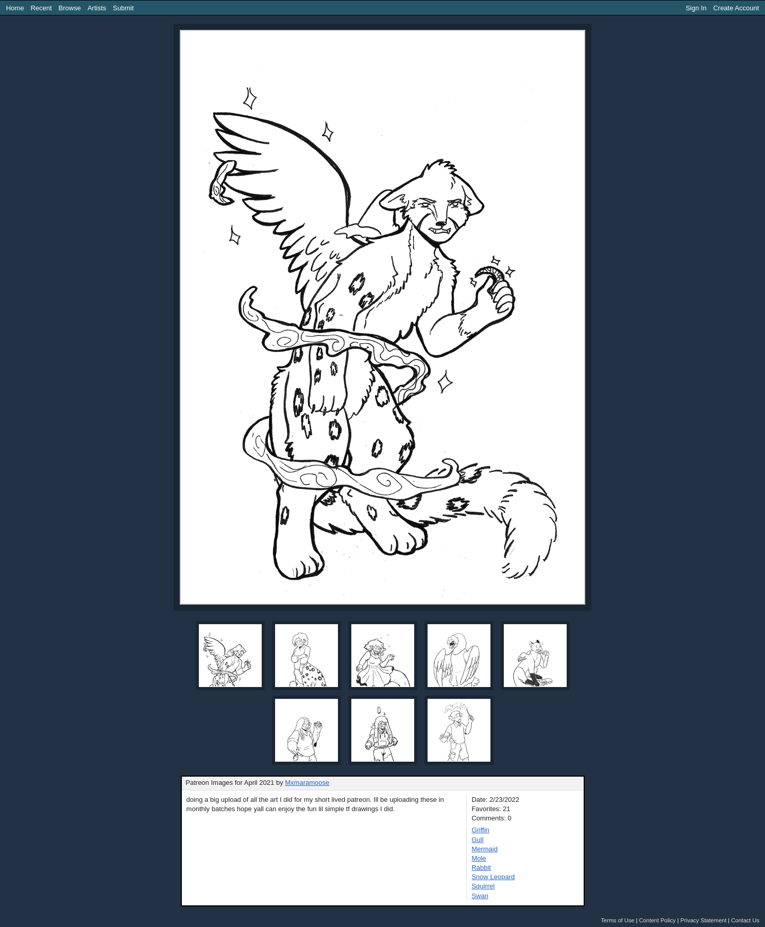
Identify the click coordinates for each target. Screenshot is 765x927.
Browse (70, 8)
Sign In (696, 8)
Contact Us (745, 920)
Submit (123, 8)
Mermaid (484, 849)
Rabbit (481, 867)
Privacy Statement (704, 920)
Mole (478, 858)
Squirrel (483, 886)
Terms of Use (617, 920)
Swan (479, 896)
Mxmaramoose (307, 782)
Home (15, 8)
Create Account (736, 8)
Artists (97, 8)
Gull (477, 840)
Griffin (480, 830)
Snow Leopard (493, 877)
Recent (41, 8)
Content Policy (657, 920)
